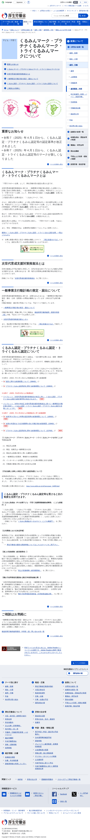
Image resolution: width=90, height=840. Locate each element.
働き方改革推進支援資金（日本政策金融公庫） (35, 594)
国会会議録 (75, 151)
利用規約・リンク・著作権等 (14, 810)
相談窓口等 (75, 114)
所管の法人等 (32, 779)
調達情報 (38, 741)
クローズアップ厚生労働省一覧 (69, 779)
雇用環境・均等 (76, 89)
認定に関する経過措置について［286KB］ (21, 381)
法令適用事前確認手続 (43, 737)
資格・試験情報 (11, 744)
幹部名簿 (8, 719)
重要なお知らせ (13, 64)
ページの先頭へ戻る (56, 164)
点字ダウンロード (55, 6)
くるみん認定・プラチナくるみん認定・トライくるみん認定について (32, 83)
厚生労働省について (13, 712)
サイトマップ (71, 10)
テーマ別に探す (11, 682)
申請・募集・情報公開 (44, 728)
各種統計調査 (10, 757)
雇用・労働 (73, 65)
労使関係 (74, 102)
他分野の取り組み (75, 126)
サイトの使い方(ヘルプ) (36, 813)
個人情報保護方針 (35, 810)
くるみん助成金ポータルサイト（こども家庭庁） (36, 521)
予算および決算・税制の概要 (79, 158)
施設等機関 (9, 738)
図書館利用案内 (47, 779)
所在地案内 (9, 722)
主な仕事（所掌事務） (13, 726)
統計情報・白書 (11, 753)
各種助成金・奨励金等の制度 (79, 138)
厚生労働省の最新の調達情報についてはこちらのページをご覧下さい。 (33, 545)
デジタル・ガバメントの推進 (45, 756)
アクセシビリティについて (13, 813)
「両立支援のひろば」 (51, 240)
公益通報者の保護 (41, 750)
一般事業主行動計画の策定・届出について (22, 79)
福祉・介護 (73, 59)
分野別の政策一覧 (77, 47)
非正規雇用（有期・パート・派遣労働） (79, 95)
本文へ (34, 10)
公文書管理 (39, 760)
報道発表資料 (40, 693)
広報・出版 (39, 696)
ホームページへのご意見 (72, 813)
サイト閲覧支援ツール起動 (72, 6)
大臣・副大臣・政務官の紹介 (15, 716)
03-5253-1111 (15, 833)
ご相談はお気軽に (13, 88)
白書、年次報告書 (11, 760)
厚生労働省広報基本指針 (44, 686)
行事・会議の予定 (41, 699)
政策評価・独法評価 (78, 164)
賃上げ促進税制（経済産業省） (29, 570)
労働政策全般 (75, 108)
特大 (85, 2)
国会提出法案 (40, 716)
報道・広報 (39, 682)
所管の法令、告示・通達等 (45, 719)
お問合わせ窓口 (45, 10)
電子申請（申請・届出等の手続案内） (46, 733)
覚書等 (37, 722)
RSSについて (54, 813)
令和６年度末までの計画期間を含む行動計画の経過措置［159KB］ (30, 424)
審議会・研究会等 (77, 145)
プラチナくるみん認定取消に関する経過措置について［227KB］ (29, 431)
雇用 (72, 71)
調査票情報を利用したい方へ (15, 764)
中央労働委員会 (11, 741)
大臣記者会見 (40, 690)
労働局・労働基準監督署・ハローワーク (16, 733)
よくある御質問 (58, 10)
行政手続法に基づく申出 (44, 763)
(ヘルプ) (85, 6)
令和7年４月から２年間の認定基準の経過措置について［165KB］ (29, 416)
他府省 (20, 779)
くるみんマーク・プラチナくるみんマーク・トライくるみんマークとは (33, 69)
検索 (84, 16)
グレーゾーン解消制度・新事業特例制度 (46, 745)
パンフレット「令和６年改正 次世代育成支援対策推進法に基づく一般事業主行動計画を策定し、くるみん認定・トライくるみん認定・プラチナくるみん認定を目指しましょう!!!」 (33, 406)
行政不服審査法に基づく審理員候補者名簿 (46, 767)
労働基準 (74, 83)
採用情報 (8, 748)
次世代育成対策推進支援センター (16, 319)
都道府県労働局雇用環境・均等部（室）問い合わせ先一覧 (23, 631)
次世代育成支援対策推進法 (25, 278)
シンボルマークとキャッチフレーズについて (62, 810)
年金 (71, 120)
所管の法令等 (40, 712)
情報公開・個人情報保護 (44, 753)
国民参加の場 (83, 10)
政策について (76, 41)
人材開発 (74, 77)
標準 (75, 2)
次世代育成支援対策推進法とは (18, 74)
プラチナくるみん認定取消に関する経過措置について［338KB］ (29, 386)
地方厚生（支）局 (11, 729)
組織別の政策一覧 (77, 132)
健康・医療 (73, 53)
